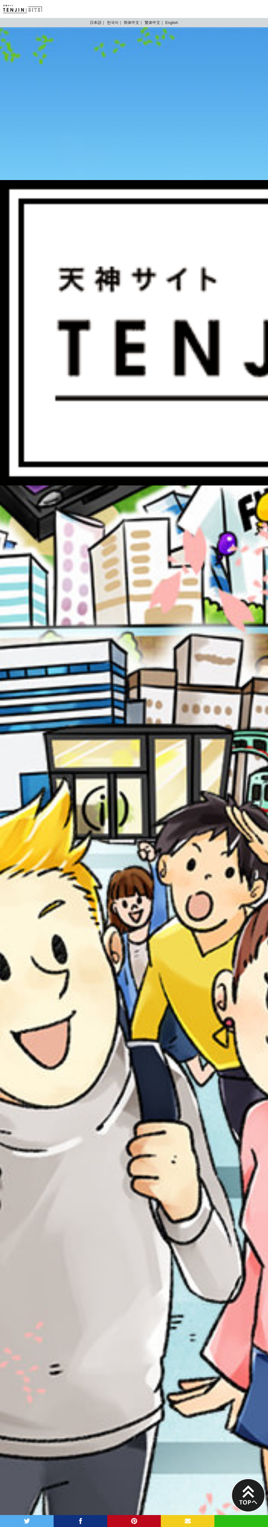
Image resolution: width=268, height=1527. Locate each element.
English (171, 22)
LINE (241, 1521)
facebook (80, 1521)
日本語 (96, 22)
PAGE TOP (248, 1495)
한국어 (113, 22)
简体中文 (131, 22)
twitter (27, 1521)
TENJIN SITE (22, 9)
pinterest (134, 1521)
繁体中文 (152, 22)
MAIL (187, 1521)
